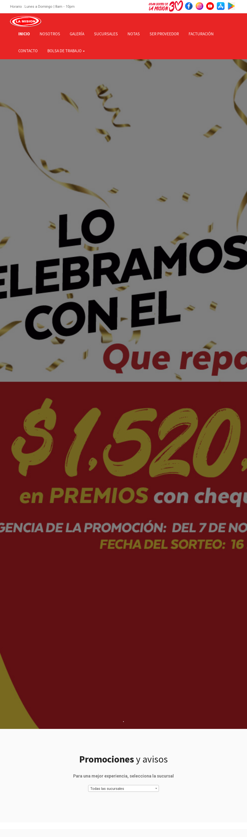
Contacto (28, 50)
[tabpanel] (123, 394)
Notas (133, 34)
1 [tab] (123, 721)
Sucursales (106, 34)
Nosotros (50, 34)
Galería (77, 34)
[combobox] (123, 788)
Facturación (201, 34)
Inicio (24, 34)
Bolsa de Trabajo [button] (66, 50)
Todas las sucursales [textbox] (107, 788)
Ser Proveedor (164, 34)
